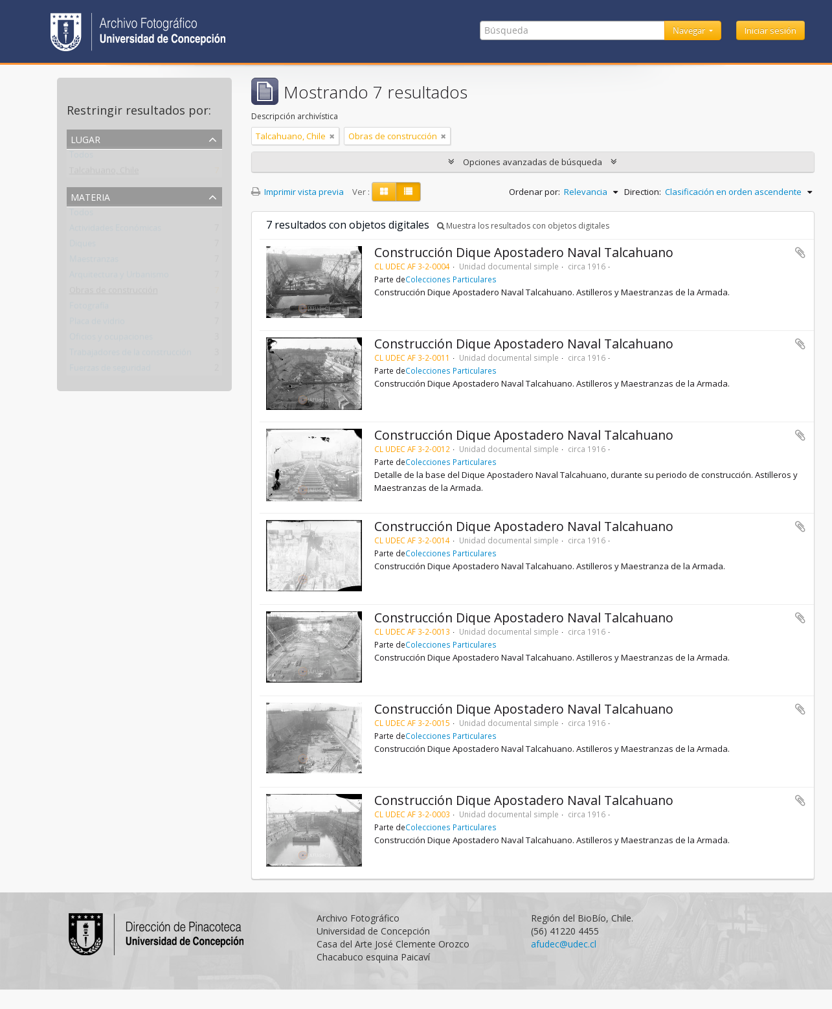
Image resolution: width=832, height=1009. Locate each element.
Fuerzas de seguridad (110, 370)
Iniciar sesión (770, 30)
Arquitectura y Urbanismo (119, 277)
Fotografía (89, 308)
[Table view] (408, 191)
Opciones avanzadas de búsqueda (532, 162)
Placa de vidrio (97, 324)
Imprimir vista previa (297, 192)
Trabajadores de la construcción (130, 355)
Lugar (85, 138)
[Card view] (384, 191)
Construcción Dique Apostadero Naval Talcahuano (523, 252)
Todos (81, 157)
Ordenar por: (534, 192)
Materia (90, 196)
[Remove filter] (332, 136)
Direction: (642, 192)
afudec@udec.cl (563, 944)
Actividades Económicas (115, 230)
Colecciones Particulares (451, 279)
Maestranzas (93, 261)
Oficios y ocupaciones (111, 339)
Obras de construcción (113, 293)
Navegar (690, 30)
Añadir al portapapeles (800, 252)
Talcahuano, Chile (104, 173)
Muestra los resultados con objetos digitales (523, 225)
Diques (82, 246)
